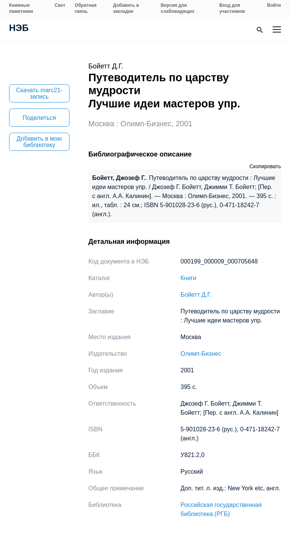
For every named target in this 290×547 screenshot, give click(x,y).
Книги (188, 278)
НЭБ (19, 29)
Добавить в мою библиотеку (39, 141)
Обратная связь (86, 8)
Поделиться (39, 118)
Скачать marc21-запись (39, 93)
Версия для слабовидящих (177, 8)
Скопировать (265, 166)
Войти (274, 5)
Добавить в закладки (126, 8)
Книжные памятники (21, 8)
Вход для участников (232, 8)
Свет (60, 5)
